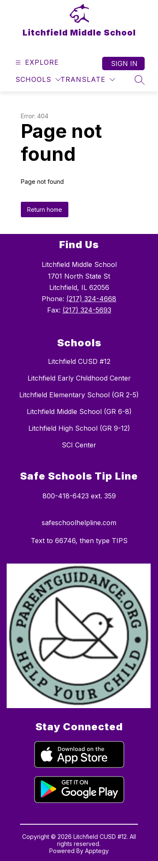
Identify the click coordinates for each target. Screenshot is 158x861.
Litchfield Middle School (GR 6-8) (79, 411)
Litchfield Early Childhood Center (79, 378)
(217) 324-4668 (91, 299)
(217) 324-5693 (87, 310)
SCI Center (79, 445)
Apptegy (97, 850)
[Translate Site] (87, 79)
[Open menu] (36, 62)
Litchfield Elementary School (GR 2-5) (79, 395)
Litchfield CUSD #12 (79, 361)
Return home (44, 209)
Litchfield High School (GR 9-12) (79, 428)
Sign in (124, 63)
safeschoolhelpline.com (79, 522)
